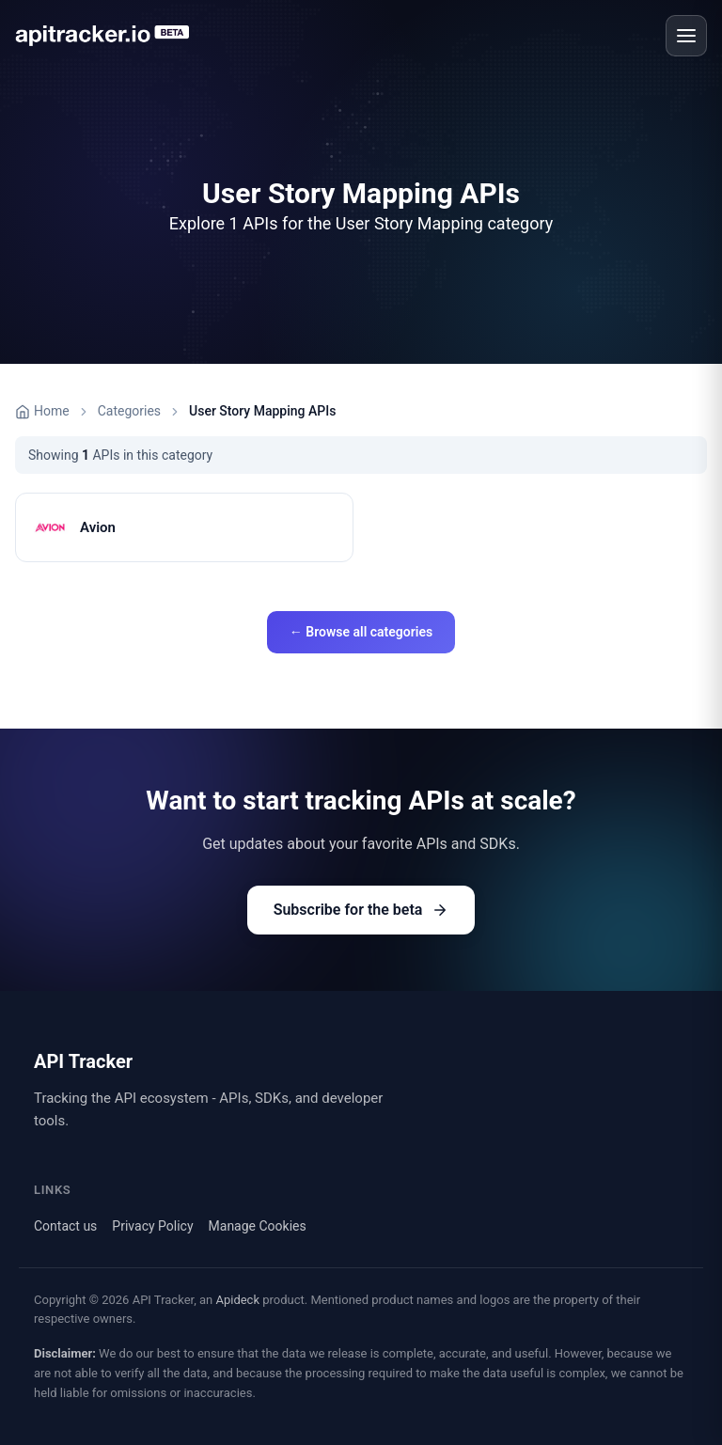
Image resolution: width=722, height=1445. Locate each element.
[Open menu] (686, 35)
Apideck (237, 1300)
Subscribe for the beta (361, 910)
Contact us (65, 1225)
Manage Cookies (257, 1225)
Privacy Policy (152, 1225)
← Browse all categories (361, 631)
